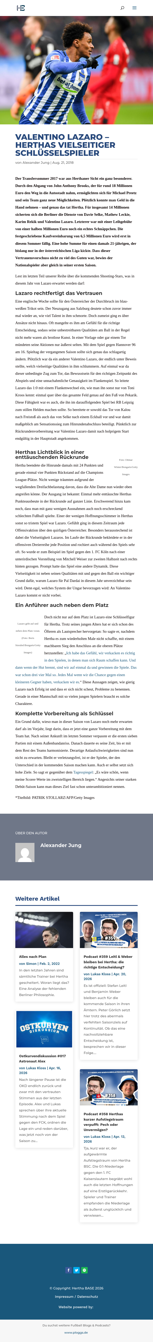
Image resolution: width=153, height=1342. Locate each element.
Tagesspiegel (83, 772)
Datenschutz (87, 1297)
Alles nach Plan (32, 956)
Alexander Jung (36, 163)
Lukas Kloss (36, 1068)
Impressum (64, 1297)
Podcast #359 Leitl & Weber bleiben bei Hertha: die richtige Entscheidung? (108, 961)
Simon (31, 964)
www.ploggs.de (76, 1332)
